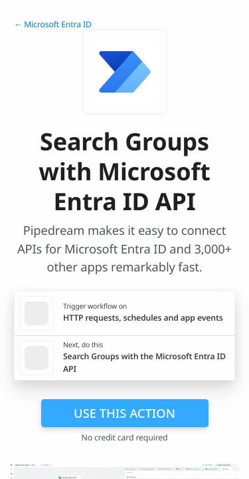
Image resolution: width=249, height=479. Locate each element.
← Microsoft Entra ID (53, 24)
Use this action (124, 412)
